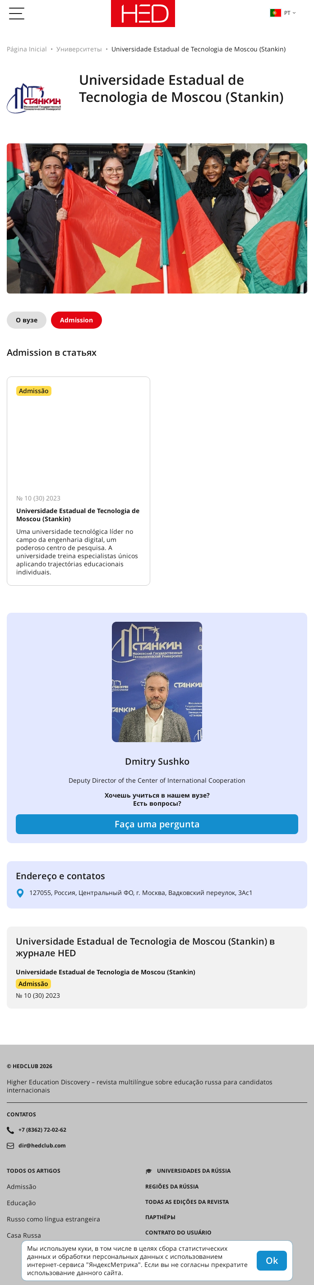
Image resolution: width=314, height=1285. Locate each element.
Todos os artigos (33, 1171)
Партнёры (160, 1217)
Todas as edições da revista (187, 1202)
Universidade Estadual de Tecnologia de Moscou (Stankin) (105, 972)
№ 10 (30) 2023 (38, 995)
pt (280, 13)
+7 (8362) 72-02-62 (42, 1130)
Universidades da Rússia (194, 1171)
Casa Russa (24, 1235)
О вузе (26, 320)
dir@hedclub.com (42, 1145)
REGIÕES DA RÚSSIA (172, 1186)
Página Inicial (27, 49)
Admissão (33, 983)
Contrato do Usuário (178, 1232)
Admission (76, 320)
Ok (272, 1260)
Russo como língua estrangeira (53, 1219)
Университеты (79, 49)
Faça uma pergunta (157, 824)
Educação (21, 1203)
